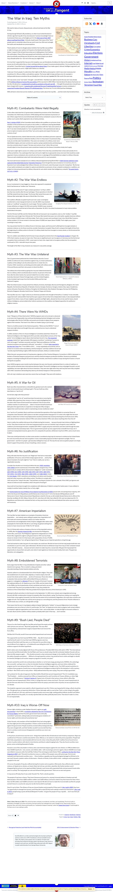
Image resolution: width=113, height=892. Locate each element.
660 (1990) (10, 472)
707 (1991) (10, 474)
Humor (31, 3)
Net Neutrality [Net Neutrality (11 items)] (95, 74)
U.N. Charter (13, 476)
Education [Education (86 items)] (88, 53)
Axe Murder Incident (63, 236)
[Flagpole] (82, 3)
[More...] (18, 815)
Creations (23, 3)
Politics (76, 817)
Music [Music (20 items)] (98, 72)
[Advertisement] (56, 864)
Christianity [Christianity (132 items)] (89, 43)
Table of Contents (32, 97)
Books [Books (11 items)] (99, 37)
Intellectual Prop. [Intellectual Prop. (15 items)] (96, 60)
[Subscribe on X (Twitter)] (90, 23)
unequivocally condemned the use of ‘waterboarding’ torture (43, 86)
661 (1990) (17, 472)
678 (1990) (25, 472)
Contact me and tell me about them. (36, 66)
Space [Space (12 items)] (90, 82)
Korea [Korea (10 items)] (91, 66)
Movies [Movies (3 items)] (94, 71)
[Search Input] (99, 3)
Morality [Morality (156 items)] (88, 71)
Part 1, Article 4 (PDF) (13, 122)
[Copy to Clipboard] (15, 815)
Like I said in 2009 (67, 787)
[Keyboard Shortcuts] (85, 3)
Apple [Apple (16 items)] (86, 37)
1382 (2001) (43, 474)
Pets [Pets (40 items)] (91, 78)
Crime (65, 817)
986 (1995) (25, 474)
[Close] (93, 889)
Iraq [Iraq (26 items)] (93, 63)
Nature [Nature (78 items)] (87, 74)
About (3, 3)
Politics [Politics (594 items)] (97, 77)
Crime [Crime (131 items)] (87, 49)
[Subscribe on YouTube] (98, 23)
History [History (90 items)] (87, 60)
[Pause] (100, 104)
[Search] (110, 3)
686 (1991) (32, 472)
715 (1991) (17, 474)
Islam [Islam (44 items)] (98, 63)
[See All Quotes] (94, 104)
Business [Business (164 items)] (88, 39)
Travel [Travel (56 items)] (95, 85)
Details (90, 889)
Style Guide (63, 805)
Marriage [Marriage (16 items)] (100, 66)
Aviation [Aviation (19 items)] (90, 37)
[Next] (103, 104)
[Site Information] (88, 3)
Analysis (67, 814)
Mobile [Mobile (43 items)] (98, 68)
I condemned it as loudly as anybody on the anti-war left (38, 84)
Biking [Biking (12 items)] (95, 37)
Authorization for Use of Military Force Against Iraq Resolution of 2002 (31, 491)
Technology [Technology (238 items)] (98, 81)
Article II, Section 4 (30, 678)
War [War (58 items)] (100, 85)
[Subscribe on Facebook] (94, 23)
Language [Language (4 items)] (95, 66)
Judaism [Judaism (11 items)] (86, 66)
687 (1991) (39, 472)
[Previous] (98, 104)
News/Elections (13, 3)
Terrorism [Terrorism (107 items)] (88, 85)
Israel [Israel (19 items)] (101, 63)
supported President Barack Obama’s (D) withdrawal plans (25, 88)
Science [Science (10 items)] (86, 82)
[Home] (56, 3)
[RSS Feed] (87, 23)
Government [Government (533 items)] (91, 56)
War (79, 817)
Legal (110, 886)
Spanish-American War (25, 531)
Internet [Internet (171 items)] (88, 63)
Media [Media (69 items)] (86, 68)
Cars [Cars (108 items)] (95, 39)
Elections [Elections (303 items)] (98, 52)
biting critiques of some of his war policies (24, 82)
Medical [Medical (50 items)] (93, 68)
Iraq (68, 817)
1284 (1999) (32, 474)
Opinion (78, 814)
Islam (71, 817)
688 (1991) (46, 472)
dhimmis (25, 581)
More (38, 3)
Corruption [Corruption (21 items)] (97, 47)
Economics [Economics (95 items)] (95, 49)
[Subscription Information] (102, 23)
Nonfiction (73, 814)
